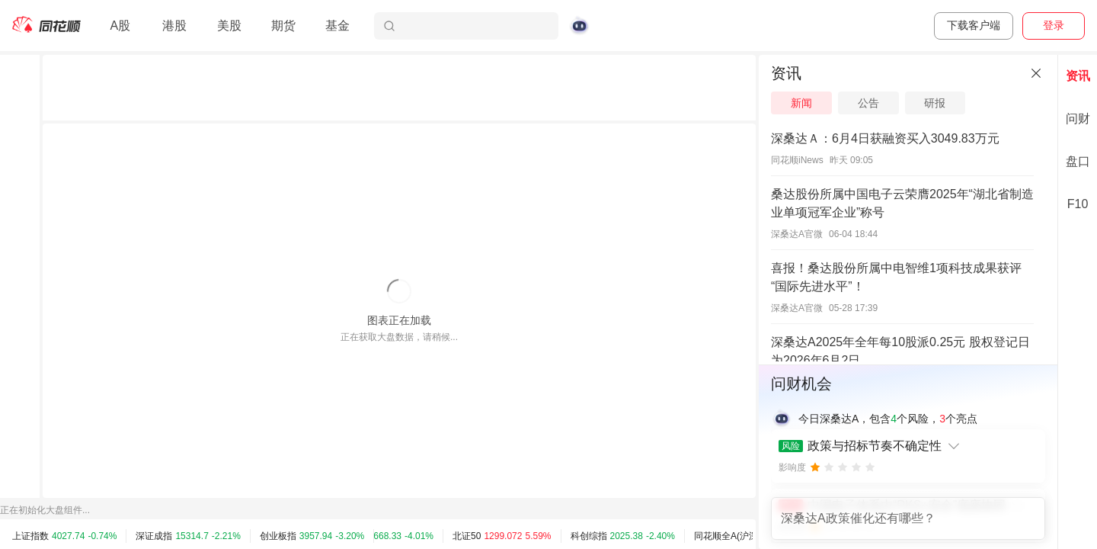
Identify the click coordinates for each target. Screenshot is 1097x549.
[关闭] (1036, 73)
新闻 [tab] (801, 103)
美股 (229, 25)
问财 (1078, 118)
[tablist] (908, 102)
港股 (174, 25)
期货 (283, 25)
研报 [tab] (934, 103)
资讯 (1078, 75)
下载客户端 (973, 25)
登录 (1053, 25)
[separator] (757, 302)
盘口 (1078, 161)
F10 (1078, 203)
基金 (337, 25)
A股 (120, 25)
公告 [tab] (868, 103)
